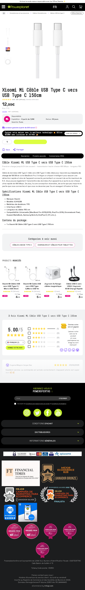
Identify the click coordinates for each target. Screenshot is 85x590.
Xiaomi (4, 112)
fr (55, 7)
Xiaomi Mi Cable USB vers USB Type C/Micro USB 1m (32, 286)
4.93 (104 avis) (18, 99)
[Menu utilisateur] (66, 7)
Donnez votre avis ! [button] (15, 348)
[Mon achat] (81, 7)
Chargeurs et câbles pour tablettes (55, 245)
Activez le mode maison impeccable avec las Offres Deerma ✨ (42, 1)
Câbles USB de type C (22, 245)
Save (8, 150)
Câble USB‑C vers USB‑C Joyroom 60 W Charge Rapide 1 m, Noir (74, 287)
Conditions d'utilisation (59, 404)
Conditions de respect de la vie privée (38, 404)
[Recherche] (73, 7)
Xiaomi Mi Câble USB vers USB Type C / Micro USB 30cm (11, 286)
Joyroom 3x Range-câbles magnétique (53, 284)
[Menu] (4, 6)
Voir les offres (73, 133)
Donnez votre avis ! (32, 99)
